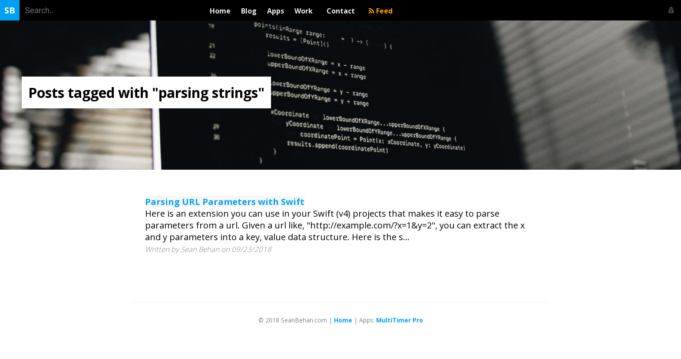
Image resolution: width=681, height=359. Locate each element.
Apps (275, 11)
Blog (249, 11)
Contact (342, 11)
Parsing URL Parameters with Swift (224, 202)
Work (305, 11)
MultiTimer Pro (399, 320)
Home (220, 11)
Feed (381, 11)
